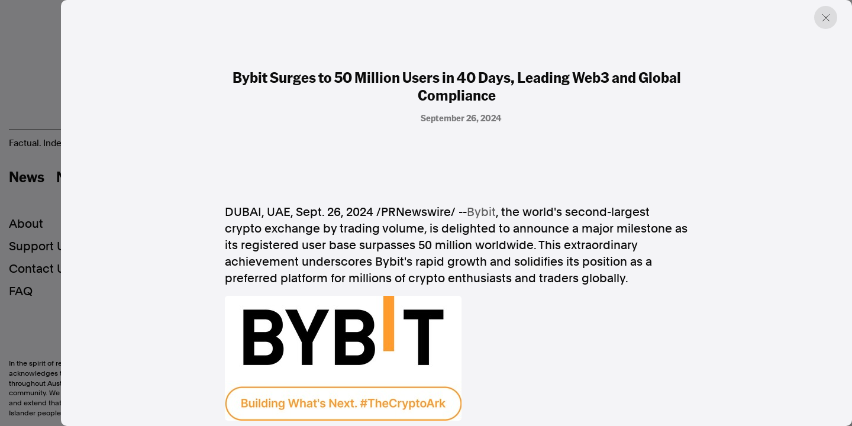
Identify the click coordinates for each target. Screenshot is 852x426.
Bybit (481, 212)
